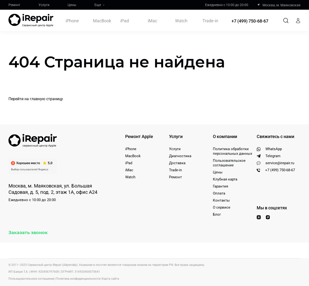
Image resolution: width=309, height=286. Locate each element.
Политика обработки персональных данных (232, 151)
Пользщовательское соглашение (31, 278)
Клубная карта (225, 179)
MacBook (102, 20)
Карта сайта (110, 278)
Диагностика (180, 156)
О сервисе (221, 207)
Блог (217, 214)
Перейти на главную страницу (35, 99)
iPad (124, 20)
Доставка (177, 163)
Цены (72, 5)
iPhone (72, 20)
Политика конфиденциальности (78, 278)
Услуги (44, 5)
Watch (181, 20)
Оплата (219, 193)
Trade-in (210, 20)
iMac (152, 20)
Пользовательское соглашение (229, 162)
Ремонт (14, 5)
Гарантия (220, 186)
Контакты (221, 200)
